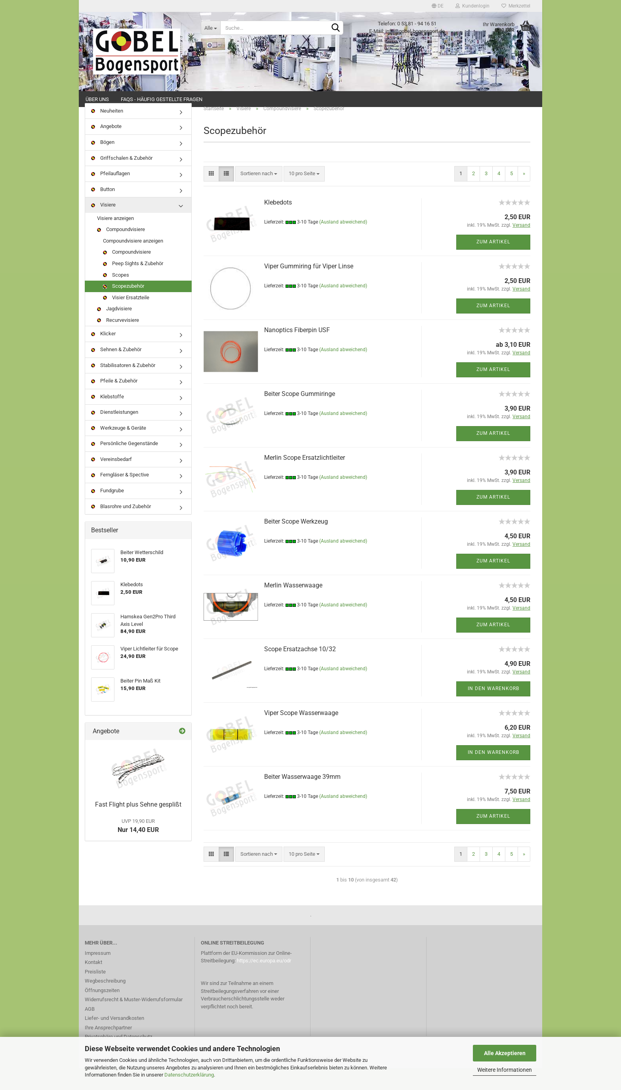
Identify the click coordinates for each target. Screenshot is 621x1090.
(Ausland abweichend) (343, 244)
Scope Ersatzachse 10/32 (300, 671)
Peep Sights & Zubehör (133, 285)
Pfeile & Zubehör (114, 402)
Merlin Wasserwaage (293, 607)
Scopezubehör (123, 308)
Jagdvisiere (114, 330)
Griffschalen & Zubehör (121, 180)
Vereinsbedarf (111, 481)
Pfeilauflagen (110, 195)
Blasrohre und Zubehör (121, 528)
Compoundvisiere (121, 251)
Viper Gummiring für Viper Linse (308, 288)
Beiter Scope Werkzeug (296, 543)
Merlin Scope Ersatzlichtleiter (304, 479)
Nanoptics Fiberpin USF (297, 352)
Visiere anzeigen (115, 240)
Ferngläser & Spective (120, 497)
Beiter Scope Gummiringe (299, 415)
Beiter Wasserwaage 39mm (302, 798)
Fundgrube (107, 512)
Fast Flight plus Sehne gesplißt (138, 826)
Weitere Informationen (504, 1070)
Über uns (97, 99)
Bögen (102, 164)
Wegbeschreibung (105, 1003)
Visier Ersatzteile (126, 319)
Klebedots (278, 224)
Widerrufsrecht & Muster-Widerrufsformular (134, 1021)
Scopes (116, 297)
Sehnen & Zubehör (116, 371)
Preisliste (95, 993)
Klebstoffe (107, 418)
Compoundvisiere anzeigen (133, 263)
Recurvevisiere (118, 342)
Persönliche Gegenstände (124, 466)
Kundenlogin (472, 6)
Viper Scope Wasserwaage (301, 734)
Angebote (106, 148)
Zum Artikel (493, 264)
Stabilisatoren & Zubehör (123, 387)
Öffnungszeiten (102, 1012)
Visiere (103, 226)
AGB (90, 1031)
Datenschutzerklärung (189, 1075)
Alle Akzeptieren (505, 1053)
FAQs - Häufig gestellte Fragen (161, 99)
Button (103, 211)
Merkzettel (515, 6)
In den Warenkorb (493, 710)
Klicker (103, 356)
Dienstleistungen (114, 434)
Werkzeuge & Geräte (118, 450)
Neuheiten (107, 133)
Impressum (97, 975)
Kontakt (93, 984)
